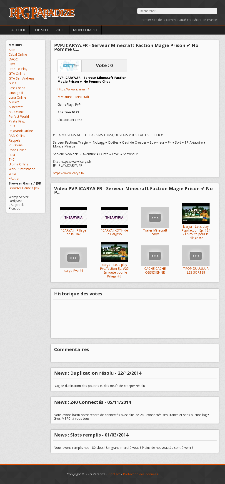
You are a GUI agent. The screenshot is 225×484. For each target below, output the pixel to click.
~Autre (14, 178)
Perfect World (19, 116)
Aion (12, 49)
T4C (12, 159)
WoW (13, 174)
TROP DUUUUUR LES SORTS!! (196, 270)
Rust (12, 154)
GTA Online (17, 73)
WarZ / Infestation (22, 169)
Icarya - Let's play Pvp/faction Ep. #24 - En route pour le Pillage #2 (196, 232)
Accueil (18, 29)
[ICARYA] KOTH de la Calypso (114, 232)
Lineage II (16, 92)
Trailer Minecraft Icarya (155, 232)
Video (60, 29)
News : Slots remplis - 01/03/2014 (91, 435)
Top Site (41, 29)
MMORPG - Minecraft (73, 97)
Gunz (12, 83)
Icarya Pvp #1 (73, 271)
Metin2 (14, 102)
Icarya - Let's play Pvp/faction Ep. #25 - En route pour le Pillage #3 (114, 270)
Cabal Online (18, 54)
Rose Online (17, 150)
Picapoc (14, 208)
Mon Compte (85, 29)
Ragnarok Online (21, 131)
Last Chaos (17, 88)
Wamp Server (18, 197)
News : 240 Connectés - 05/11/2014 (92, 402)
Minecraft (16, 107)
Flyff (12, 64)
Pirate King (17, 121)
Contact (114, 474)
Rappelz (14, 140)
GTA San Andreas (21, 78)
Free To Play (18, 69)
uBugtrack (16, 204)
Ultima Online (18, 164)
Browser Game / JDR (24, 188)
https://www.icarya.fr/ (73, 89)
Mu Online (16, 112)
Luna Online (17, 97)
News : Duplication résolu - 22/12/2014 (97, 373)
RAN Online (17, 135)
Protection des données (140, 474)
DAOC (13, 59)
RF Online (16, 145)
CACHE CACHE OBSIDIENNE (155, 270)
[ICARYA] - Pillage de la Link (73, 232)
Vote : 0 (104, 65)
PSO (12, 126)
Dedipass (15, 201)
